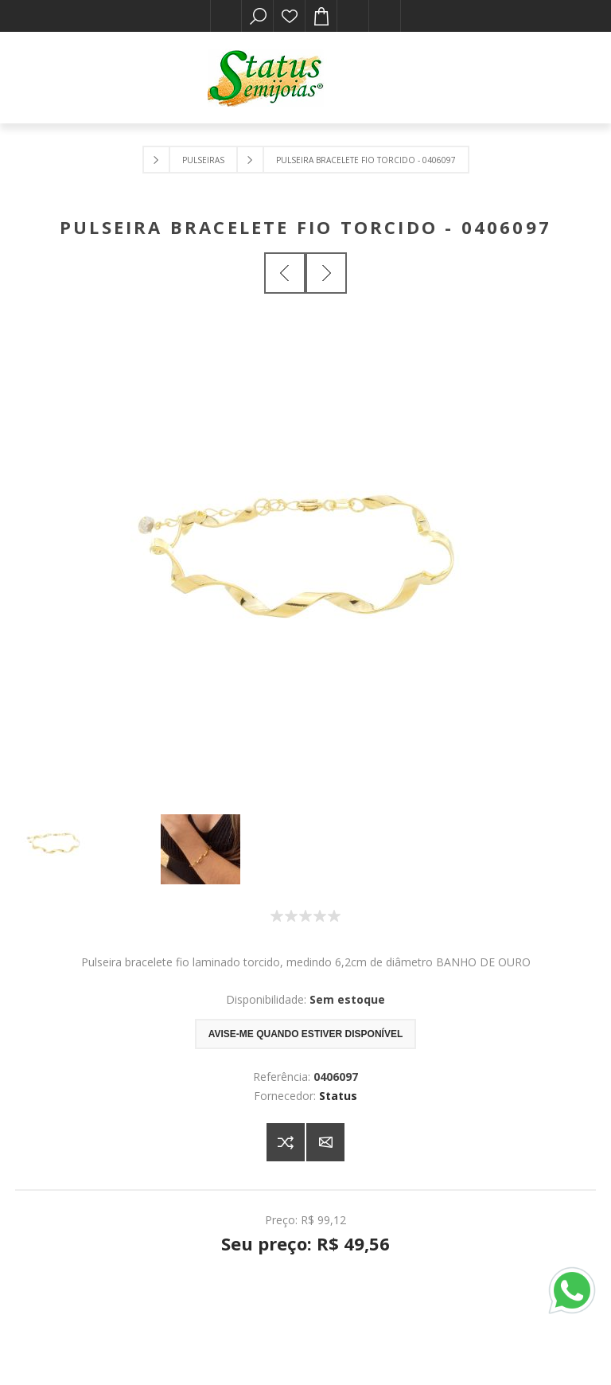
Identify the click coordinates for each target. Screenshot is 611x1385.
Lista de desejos (290, 16)
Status (338, 1095)
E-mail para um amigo (325, 1142)
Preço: (281, 1219)
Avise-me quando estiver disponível (305, 1034)
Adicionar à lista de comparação (286, 1142)
